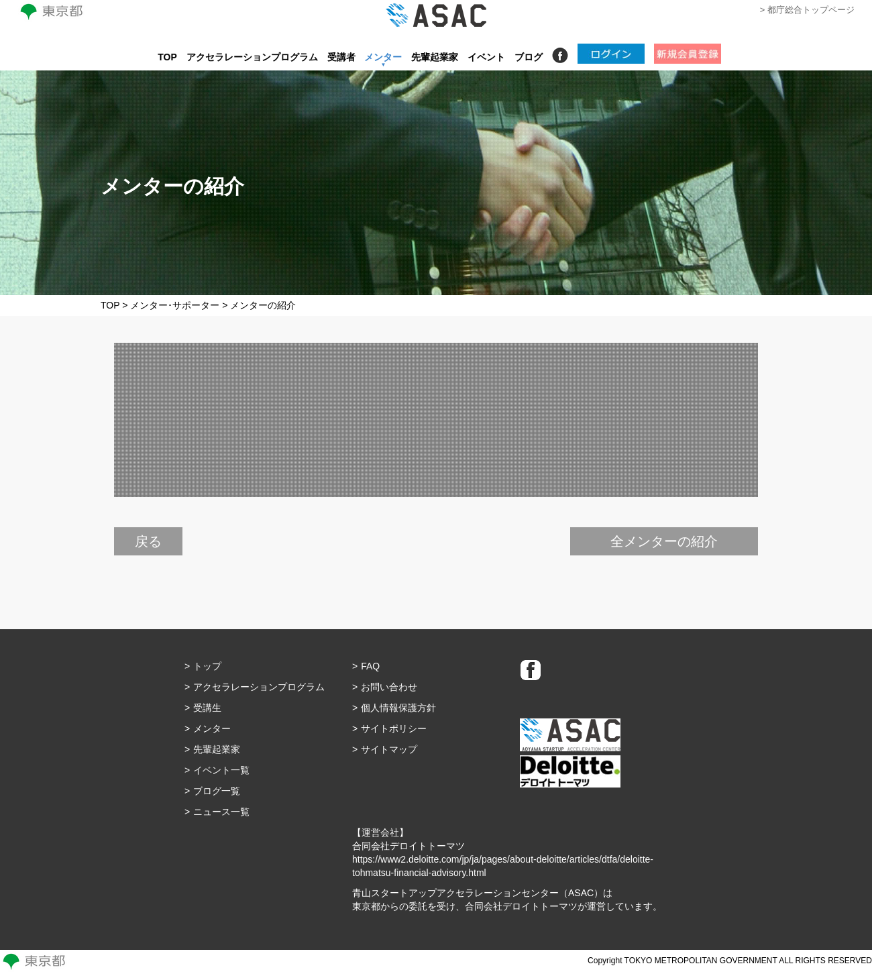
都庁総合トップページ (811, 10)
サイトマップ (389, 749)
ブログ (528, 57)
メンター (383, 57)
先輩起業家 (434, 57)
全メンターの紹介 (664, 541)
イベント (486, 57)
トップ (207, 666)
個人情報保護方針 (398, 707)
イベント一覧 (221, 770)
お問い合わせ (389, 687)
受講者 (341, 57)
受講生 (207, 707)
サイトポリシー (394, 728)
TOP (167, 57)
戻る (148, 541)
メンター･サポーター (174, 305)
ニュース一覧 (221, 811)
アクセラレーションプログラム (252, 57)
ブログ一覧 (216, 790)
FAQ (370, 666)
